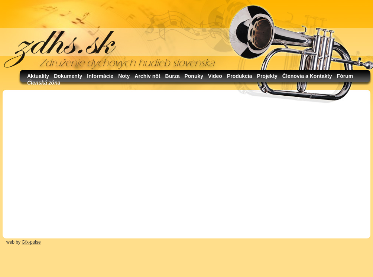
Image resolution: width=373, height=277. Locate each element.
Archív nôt (147, 76)
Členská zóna (43, 83)
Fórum (345, 76)
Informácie (100, 76)
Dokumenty (68, 76)
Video (215, 76)
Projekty (267, 76)
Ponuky (193, 76)
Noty (124, 76)
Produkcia (239, 76)
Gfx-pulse (31, 242)
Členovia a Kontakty (307, 76)
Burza (172, 76)
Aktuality (38, 76)
